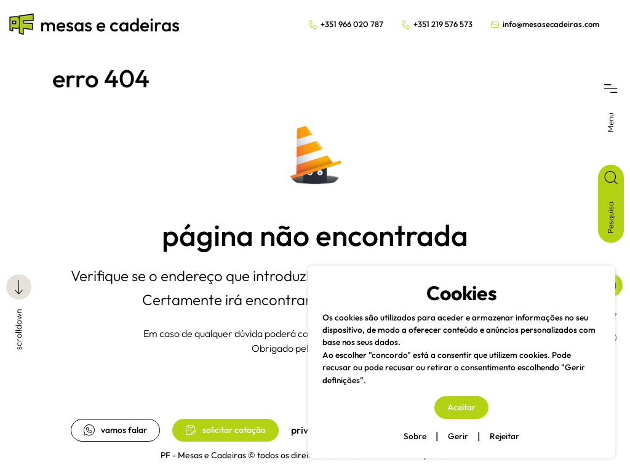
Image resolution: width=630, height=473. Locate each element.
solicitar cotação (225, 430)
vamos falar (115, 430)
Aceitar (461, 407)
